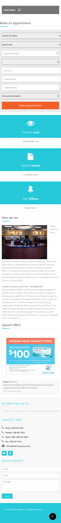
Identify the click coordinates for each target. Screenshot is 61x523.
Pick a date (57, 53)
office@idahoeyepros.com (18, 446)
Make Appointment (30, 105)
